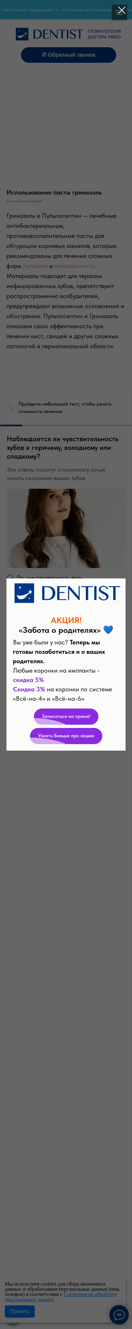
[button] (66, 717)
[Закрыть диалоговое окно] (122, 10)
